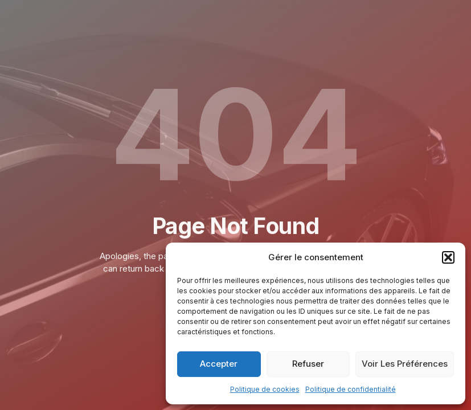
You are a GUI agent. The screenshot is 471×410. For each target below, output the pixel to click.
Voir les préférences (405, 363)
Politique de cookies (265, 389)
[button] (448, 257)
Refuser (308, 363)
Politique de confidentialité (350, 389)
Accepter (218, 363)
